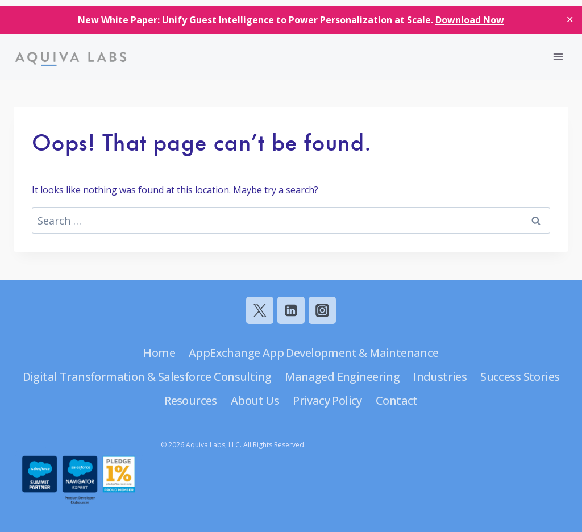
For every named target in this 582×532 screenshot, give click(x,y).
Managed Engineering (342, 376)
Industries (440, 376)
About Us (255, 400)
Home (159, 352)
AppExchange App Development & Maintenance (314, 352)
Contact (397, 400)
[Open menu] (557, 56)
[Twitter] (259, 310)
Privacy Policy (327, 400)
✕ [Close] (569, 19)
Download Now (469, 20)
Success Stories (519, 376)
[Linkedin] (291, 310)
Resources (190, 400)
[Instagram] (322, 310)
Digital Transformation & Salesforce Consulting (147, 376)
